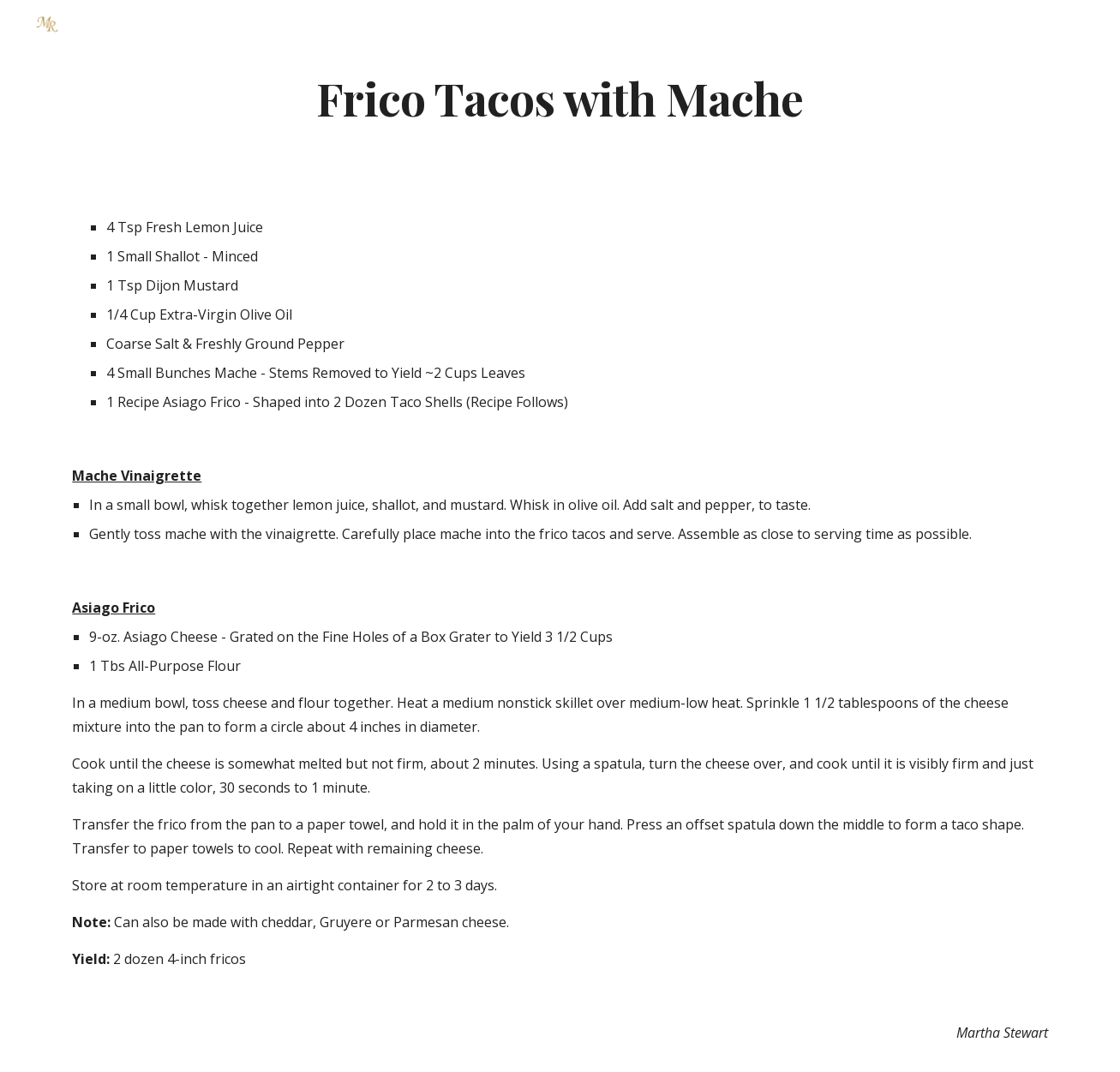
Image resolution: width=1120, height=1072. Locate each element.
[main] (560, 97)
